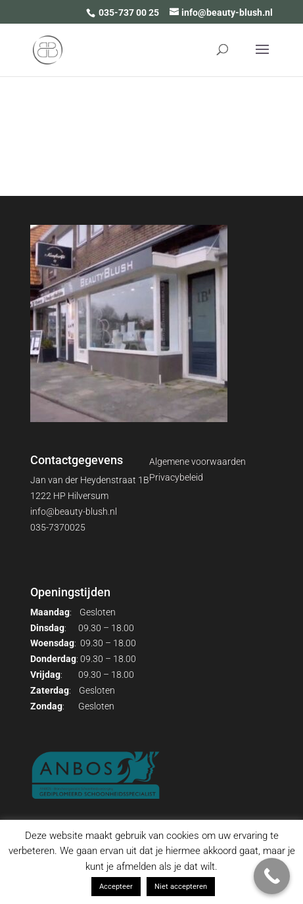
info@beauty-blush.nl (73, 511)
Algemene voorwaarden (197, 461)
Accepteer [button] (116, 886)
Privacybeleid (176, 477)
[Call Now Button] (272, 876)
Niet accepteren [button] (180, 886)
